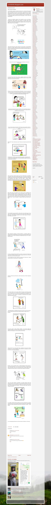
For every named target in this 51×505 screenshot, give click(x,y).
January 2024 (34, 37)
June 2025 (34, 24)
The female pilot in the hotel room (37, 152)
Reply (10, 432)
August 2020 (34, 76)
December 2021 (34, 61)
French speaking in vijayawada (36, 142)
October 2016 (34, 107)
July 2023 (34, 43)
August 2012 (34, 129)
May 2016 (34, 110)
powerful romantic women (36, 147)
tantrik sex (34, 149)
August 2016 (34, 108)
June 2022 (34, 55)
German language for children (36, 144)
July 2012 (34, 130)
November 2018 (34, 94)
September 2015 (35, 112)
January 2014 (34, 122)
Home (19, 455)
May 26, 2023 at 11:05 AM (16, 439)
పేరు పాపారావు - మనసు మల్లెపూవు (12, 459)
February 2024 (34, 36)
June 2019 (34, 89)
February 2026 (34, 16)
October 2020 (34, 74)
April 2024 (34, 34)
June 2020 (34, 78)
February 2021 (34, 70)
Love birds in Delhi (35, 146)
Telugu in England (35, 150)
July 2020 (34, 77)
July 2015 (34, 113)
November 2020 (34, 73)
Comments (34, 182)
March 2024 (34, 35)
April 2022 (34, 57)
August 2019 (34, 87)
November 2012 (34, 127)
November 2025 (34, 19)
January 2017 (34, 106)
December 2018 (34, 93)
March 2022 (34, 58)
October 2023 (34, 40)
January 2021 (34, 71)
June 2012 (34, 131)
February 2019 (34, 92)
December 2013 (34, 123)
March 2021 (34, 69)
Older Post (29, 455)
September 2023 (35, 41)
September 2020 (35, 75)
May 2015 (34, 114)
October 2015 (34, 111)
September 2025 (35, 21)
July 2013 (34, 124)
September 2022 (35, 52)
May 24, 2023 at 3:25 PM (16, 430)
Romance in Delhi (35, 148)
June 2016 (34, 109)
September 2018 (35, 96)
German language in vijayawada (36, 145)
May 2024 (34, 33)
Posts (34, 181)
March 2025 (34, 25)
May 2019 (34, 90)
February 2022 (34, 59)
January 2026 (34, 17)
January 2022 (34, 60)
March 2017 (34, 104)
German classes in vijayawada (36, 143)
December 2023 (34, 38)
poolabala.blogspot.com (15, 4)
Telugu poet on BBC (35, 151)
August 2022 (34, 53)
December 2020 (34, 72)
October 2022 (34, 51)
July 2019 (34, 88)
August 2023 (34, 42)
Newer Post (10, 455)
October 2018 (34, 95)
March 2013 (34, 126)
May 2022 (34, 56)
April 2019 (34, 91)
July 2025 (34, 23)
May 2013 (34, 125)
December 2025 (34, 18)
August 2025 (34, 22)
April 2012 (34, 132)
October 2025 (34, 20)
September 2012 (35, 128)
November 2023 (34, 39)
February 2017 (34, 105)
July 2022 (34, 54)
